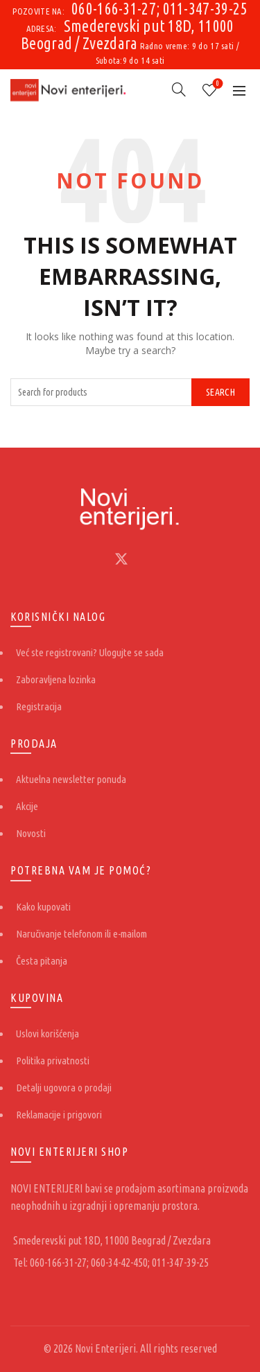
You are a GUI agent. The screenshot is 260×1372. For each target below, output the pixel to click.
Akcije (27, 806)
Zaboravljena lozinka (56, 679)
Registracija (39, 706)
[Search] (179, 89)
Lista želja (216, 84)
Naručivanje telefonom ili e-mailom (81, 934)
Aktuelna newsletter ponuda (71, 779)
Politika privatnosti (52, 1060)
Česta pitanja (41, 961)
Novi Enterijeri (105, 1348)
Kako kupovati (43, 907)
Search (220, 392)
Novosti (31, 833)
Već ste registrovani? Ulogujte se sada (90, 652)
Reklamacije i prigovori (59, 1114)
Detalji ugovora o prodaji (64, 1087)
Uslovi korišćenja (47, 1033)
